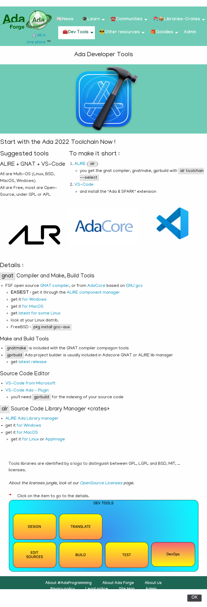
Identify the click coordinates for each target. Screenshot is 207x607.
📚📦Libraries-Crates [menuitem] (176, 19)
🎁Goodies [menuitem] (161, 32)
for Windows (34, 299)
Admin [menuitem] (190, 32)
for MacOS (32, 306)
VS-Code (84, 185)
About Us (153, 583)
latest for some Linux (39, 313)
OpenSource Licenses (101, 483)
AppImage (55, 439)
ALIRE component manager (93, 292)
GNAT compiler (54, 286)
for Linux (30, 439)
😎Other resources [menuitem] (119, 32)
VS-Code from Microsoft (30, 383)
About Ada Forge (118, 583)
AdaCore (96, 286)
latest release (33, 362)
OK (194, 598)
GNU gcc (134, 286)
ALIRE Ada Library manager (31, 418)
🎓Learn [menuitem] (91, 19)
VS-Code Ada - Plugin (27, 390)
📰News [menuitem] (65, 19)
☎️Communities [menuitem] (126, 19)
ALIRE (80, 164)
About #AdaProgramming (68, 583)
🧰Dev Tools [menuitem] (75, 32)
